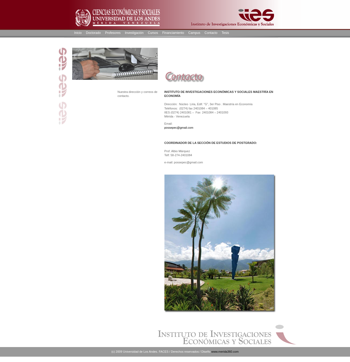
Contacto (211, 33)
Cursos (153, 33)
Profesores (113, 33)
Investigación (134, 33)
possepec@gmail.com (178, 127)
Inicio (78, 33)
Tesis (225, 33)
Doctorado (93, 33)
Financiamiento (173, 33)
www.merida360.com (225, 351)
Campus (194, 33)
